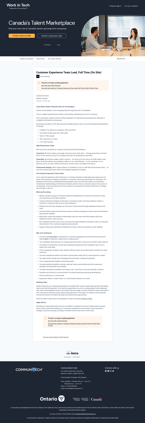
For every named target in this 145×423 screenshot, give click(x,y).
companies (26, 59)
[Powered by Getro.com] (72, 352)
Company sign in (115, 6)
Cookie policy (76, 357)
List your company (131, 6)
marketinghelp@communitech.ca (86, 414)
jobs (40, 59)
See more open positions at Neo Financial (55, 337)
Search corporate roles (51, 35)
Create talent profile (22, 35)
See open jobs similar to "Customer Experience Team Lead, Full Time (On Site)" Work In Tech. (69, 88)
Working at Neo (86, 299)
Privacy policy (67, 357)
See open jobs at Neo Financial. (51, 85)
